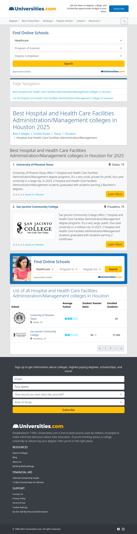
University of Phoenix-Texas (34, 164)
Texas (57, 134)
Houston (70, 134)
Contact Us (18, 494)
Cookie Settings (20, 507)
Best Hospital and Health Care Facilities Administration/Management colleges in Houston (62, 91)
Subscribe (118, 8)
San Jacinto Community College (37, 207)
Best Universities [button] (30, 20)
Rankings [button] (47, 20)
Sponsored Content (22, 72)
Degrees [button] (13, 20)
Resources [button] (94, 20)
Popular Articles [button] (64, 20)
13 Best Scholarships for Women (28, 482)
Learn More (115, 194)
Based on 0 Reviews (34, 194)
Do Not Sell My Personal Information (30, 511)
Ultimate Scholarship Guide (26, 478)
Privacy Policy (19, 498)
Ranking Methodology (23, 466)
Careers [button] (80, 20)
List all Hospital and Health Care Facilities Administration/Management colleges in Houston (63, 98)
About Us (17, 461)
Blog (15, 457)
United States (41, 134)
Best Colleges (21, 134)
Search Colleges (20, 453)
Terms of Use (19, 502)
